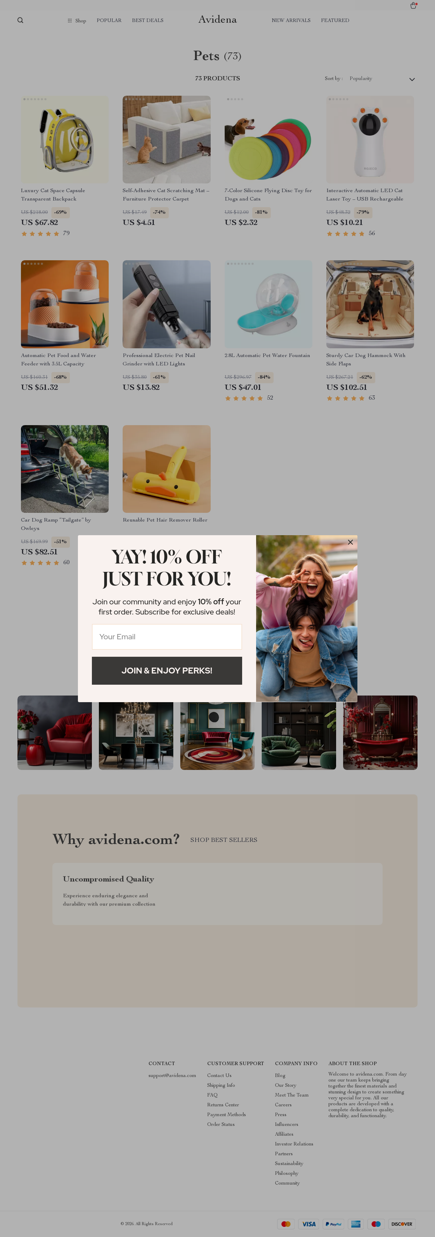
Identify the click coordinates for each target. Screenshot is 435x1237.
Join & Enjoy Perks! (167, 670)
